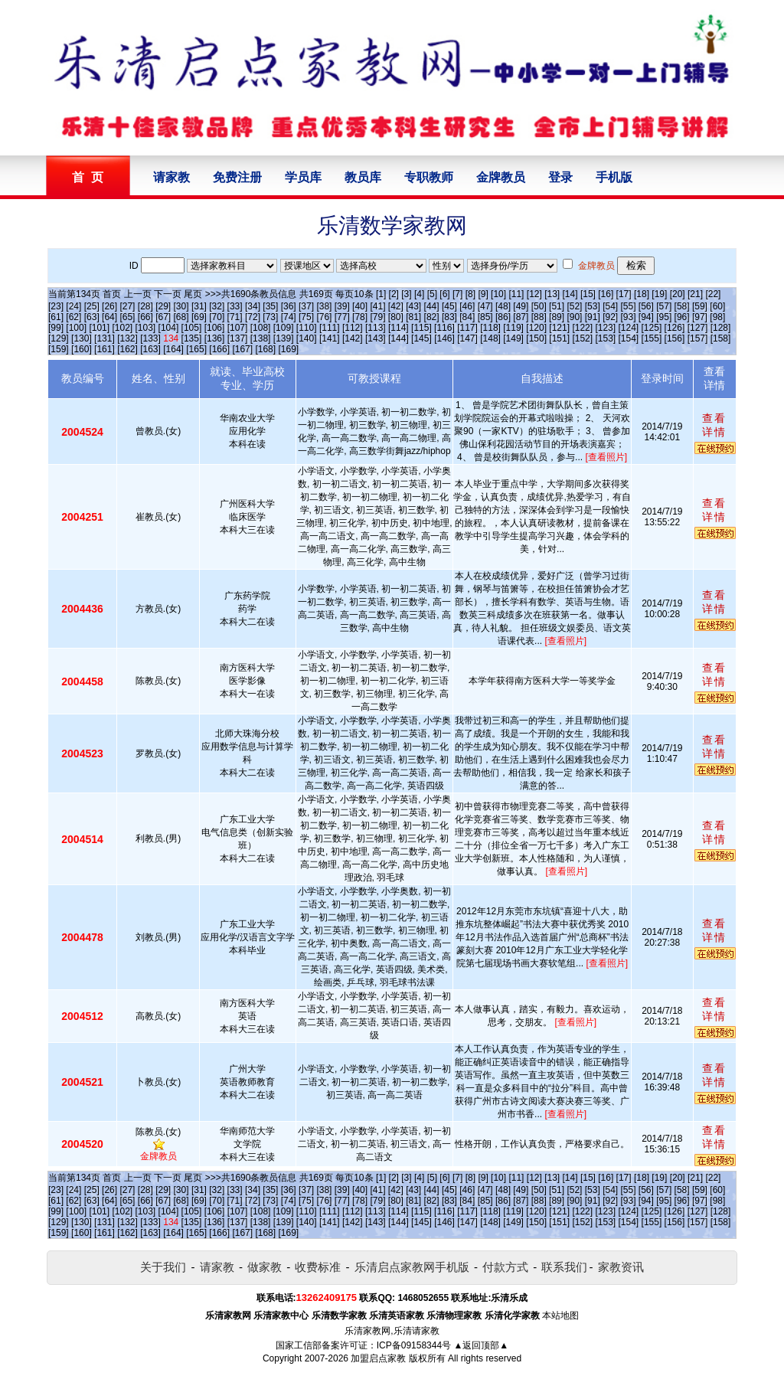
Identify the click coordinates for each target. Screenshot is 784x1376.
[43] (413, 306)
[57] (663, 306)
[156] (675, 338)
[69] (199, 317)
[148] (490, 338)
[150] (536, 338)
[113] (375, 327)
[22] (712, 294)
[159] (58, 349)
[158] (720, 338)
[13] (552, 294)
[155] (652, 338)
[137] (237, 338)
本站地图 (560, 1315)
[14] (570, 294)
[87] (520, 317)
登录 (560, 177)
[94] (646, 317)
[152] (582, 338)
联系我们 (564, 1266)
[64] (109, 317)
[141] (329, 338)
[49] (520, 306)
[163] (150, 349)
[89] (556, 317)
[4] (419, 294)
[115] (421, 327)
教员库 (363, 177)
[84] (467, 317)
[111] (329, 327)
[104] (168, 327)
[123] (605, 327)
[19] (659, 294)
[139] (283, 338)
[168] (265, 349)
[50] (539, 306)
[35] (270, 306)
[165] (196, 349)
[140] (306, 338)
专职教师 (428, 177)
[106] (214, 327)
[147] (467, 338)
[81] (413, 317)
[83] (449, 317)
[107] (237, 327)
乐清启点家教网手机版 (411, 1266)
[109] (283, 327)
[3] (406, 294)
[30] (181, 306)
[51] (556, 306)
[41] (377, 306)
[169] (288, 349)
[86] (503, 317)
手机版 (614, 177)
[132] (127, 338)
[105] (191, 327)
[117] (467, 327)
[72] (252, 317)
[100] (76, 327)
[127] (698, 327)
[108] (260, 327)
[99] (56, 327)
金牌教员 (500, 177)
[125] (652, 327)
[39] (342, 306)
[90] (574, 317)
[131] (104, 338)
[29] (163, 306)
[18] (641, 294)
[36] (288, 306)
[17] (624, 294)
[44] (431, 306)
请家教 (171, 177)
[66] (145, 317)
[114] (398, 327)
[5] (432, 294)
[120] (536, 327)
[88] (539, 317)
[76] (324, 317)
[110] (306, 327)
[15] (588, 294)
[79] (377, 317)
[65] (127, 317)
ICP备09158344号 (414, 1345)
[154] (629, 338)
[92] (610, 317)
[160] (81, 349)
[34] (252, 306)
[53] (592, 306)
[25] (92, 306)
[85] (485, 317)
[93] (628, 317)
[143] (375, 338)
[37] (306, 306)
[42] (395, 306)
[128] (720, 327)
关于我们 (163, 1266)
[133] (150, 338)
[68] (181, 317)
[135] (191, 338)
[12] (534, 294)
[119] (513, 327)
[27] (127, 306)
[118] (490, 327)
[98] (717, 317)
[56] (646, 306)
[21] (695, 294)
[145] (421, 338)
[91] (592, 317)
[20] (677, 294)
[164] (173, 349)
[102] (122, 327)
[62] (73, 317)
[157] (698, 338)
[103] (146, 327)
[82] (431, 317)
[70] (216, 317)
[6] (444, 294)
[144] (398, 338)
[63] (92, 317)
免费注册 (237, 177)
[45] (449, 306)
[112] (352, 327)
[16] (605, 294)
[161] (104, 349)
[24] (73, 306)
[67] (163, 317)
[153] (605, 338)
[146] (444, 338)
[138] (260, 338)
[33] (235, 306)
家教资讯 (621, 1266)
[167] (242, 349)
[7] (457, 294)
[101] (99, 327)
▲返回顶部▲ (480, 1345)
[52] (574, 306)
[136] (214, 338)
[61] (56, 317)
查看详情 (714, 425)
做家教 (264, 1266)
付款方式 (505, 1266)
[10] (498, 294)
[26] (109, 306)
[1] (381, 294)
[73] (270, 317)
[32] (216, 306)
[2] (394, 294)
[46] (467, 306)
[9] (483, 294)
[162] (127, 349)
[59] (699, 306)
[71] (235, 317)
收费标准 (318, 1266)
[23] (56, 306)
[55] (628, 306)
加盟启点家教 (378, 1358)
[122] (582, 327)
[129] (58, 338)
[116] (444, 327)
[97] (699, 317)
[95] (663, 317)
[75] (306, 317)
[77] (342, 317)
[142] (352, 338)
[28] (145, 306)
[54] (610, 306)
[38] (324, 306)
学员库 (303, 177)
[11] (516, 294)
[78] (360, 317)
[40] (360, 306)
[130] (81, 338)
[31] (199, 306)
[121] (559, 327)
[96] (682, 317)
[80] (395, 317)
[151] (559, 338)
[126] (675, 327)
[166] (219, 349)
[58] (682, 306)
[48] (503, 306)
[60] (717, 306)
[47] (485, 306)
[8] (470, 294)
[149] (513, 338)
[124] (628, 327)
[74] (288, 317)
